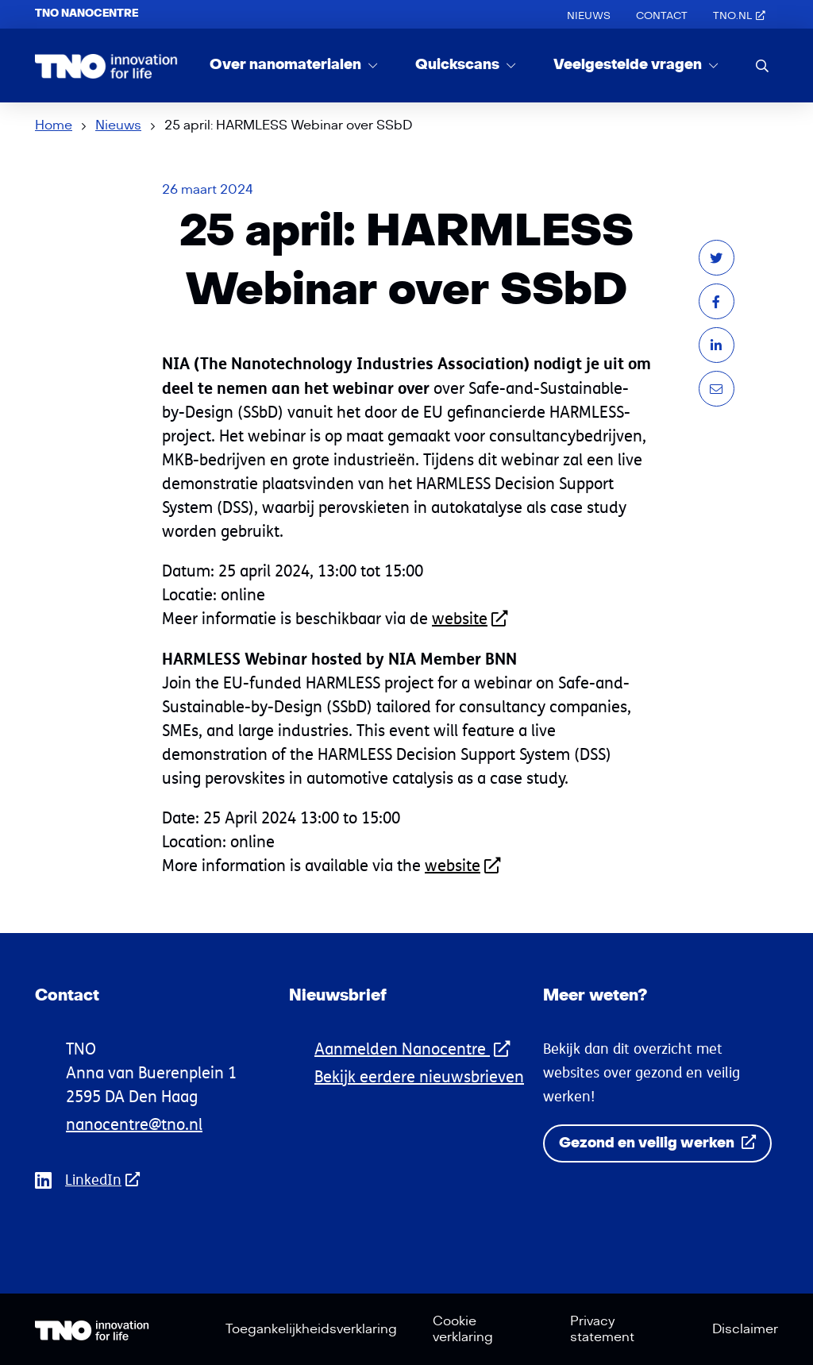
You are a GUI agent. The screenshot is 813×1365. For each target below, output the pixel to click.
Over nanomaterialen (287, 65)
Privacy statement (602, 1329)
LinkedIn (107, 1180)
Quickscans (459, 65)
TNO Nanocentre (86, 13)
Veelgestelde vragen (629, 65)
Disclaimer (745, 1329)
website (469, 618)
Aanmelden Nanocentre (412, 1048)
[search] (762, 65)
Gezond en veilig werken (657, 1143)
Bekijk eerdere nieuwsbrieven (419, 1076)
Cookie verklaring (463, 1329)
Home (53, 125)
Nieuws (589, 16)
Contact (662, 16)
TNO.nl (739, 16)
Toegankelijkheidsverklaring (311, 1329)
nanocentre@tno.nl (134, 1124)
